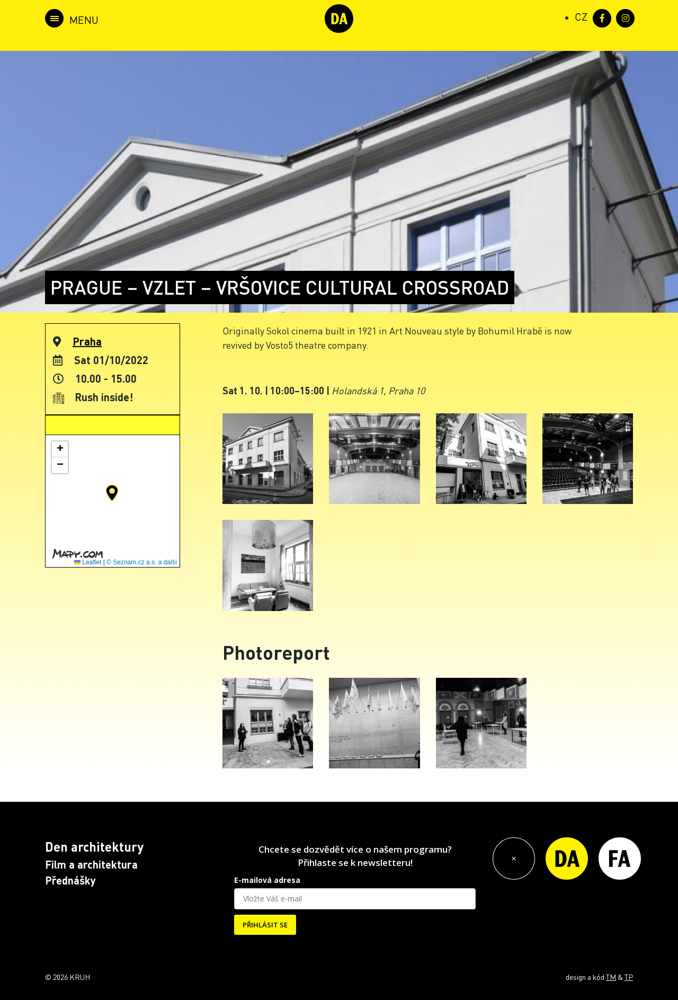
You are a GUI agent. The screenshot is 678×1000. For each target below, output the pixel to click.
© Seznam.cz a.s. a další (141, 562)
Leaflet (87, 562)
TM (611, 976)
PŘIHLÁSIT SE (265, 925)
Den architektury (94, 846)
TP (629, 976)
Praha (87, 341)
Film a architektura (91, 864)
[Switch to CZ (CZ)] (581, 16)
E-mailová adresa (267, 880)
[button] (112, 493)
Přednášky (70, 880)
